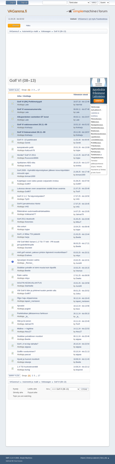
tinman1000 (30, 176)
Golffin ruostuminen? (26, 351)
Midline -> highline (25, 328)
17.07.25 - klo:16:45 (81, 204)
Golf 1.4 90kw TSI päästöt (28, 234)
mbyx (78, 256)
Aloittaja (27, 96)
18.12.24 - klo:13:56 (81, 306)
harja (27, 237)
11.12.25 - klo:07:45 (81, 155)
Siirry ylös (14, 376)
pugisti (28, 309)
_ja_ (27, 316)
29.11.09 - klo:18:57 (81, 132)
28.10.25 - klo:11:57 (81, 163)
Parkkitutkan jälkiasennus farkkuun (32, 313)
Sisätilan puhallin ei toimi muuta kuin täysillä (36, 267)
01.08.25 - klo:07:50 (81, 181)
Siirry (48, 389)
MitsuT (78, 222)
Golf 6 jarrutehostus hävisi (28, 203)
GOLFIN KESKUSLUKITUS (29, 283)
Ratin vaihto (22, 275)
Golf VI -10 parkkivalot (27, 140)
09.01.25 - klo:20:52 (81, 291)
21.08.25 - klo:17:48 (81, 172)
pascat (28, 354)
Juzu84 (79, 263)
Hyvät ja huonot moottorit (28, 359)
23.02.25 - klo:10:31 (81, 260)
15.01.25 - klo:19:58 (81, 283)
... (36, 90)
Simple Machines (26, 458)
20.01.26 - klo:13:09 (81, 147)
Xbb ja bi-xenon (24, 321)
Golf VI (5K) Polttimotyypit (29, 101)
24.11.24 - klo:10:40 (81, 321)
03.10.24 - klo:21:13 (81, 352)
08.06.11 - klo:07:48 (81, 109)
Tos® (78, 192)
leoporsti (79, 370)
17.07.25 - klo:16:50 (81, 196)
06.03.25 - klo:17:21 (81, 243)
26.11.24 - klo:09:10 (81, 314)
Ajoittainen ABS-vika (26, 162)
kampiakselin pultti (25, 147)
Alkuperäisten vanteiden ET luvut (33, 117)
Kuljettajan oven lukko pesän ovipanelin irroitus (38, 181)
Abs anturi (21, 226)
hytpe (78, 150)
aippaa (78, 339)
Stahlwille (29, 286)
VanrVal (79, 105)
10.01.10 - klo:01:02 (81, 125)
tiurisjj (27, 370)
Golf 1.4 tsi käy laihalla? (27, 344)
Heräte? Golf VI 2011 (26, 155)
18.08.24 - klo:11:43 (81, 359)
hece (78, 309)
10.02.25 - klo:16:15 (81, 268)
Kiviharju (28, 127)
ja (96, 155)
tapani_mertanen (32, 301)
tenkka (28, 165)
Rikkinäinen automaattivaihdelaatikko (33, 211)
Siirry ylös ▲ (104, 458)
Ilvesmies (29, 222)
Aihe (19, 96)
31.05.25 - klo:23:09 (81, 219)
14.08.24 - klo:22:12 (81, 367)
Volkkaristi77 (30, 214)
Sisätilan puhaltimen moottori (30, 336)
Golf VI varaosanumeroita (29, 109)
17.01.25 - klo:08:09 (81, 275)
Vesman (79, 271)
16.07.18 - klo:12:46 (81, 102)
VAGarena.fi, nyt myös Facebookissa (92, 19)
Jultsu (78, 294)
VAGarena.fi (17, 11)
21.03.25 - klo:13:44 (81, 234)
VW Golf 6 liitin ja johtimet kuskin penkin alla (36, 290)
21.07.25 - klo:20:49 (81, 189)
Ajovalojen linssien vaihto (28, 260)
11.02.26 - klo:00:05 (81, 140)
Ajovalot (20, 306)
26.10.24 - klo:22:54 (81, 344)
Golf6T (28, 184)
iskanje (28, 362)
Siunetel (28, 248)
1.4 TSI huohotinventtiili (27, 367)
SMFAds (8, 461)
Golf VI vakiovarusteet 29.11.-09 (32, 124)
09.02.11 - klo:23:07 (81, 117)
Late (27, 104)
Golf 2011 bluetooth (25, 219)
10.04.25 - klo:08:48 (81, 227)
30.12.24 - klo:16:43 (81, 298)
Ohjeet (82, 458)
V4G (78, 199)
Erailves (28, 255)
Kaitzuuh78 (30, 150)
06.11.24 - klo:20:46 (81, 336)
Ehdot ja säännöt (93, 458)
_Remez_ (29, 263)
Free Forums (18, 461)
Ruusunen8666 (31, 158)
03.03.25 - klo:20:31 (81, 253)
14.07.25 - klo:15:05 (81, 211)
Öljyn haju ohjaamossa (27, 298)
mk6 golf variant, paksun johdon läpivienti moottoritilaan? (42, 252)
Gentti (27, 143)
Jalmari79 (80, 214)
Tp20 (27, 199)
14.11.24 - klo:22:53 (81, 329)
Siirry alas (14, 90)
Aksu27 (28, 331)
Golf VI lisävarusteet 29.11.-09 (31, 132)
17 (39, 90)
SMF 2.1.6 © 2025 (12, 458)
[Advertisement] (61, 56)
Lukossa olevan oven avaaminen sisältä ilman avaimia (41, 188)
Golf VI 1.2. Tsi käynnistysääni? (31, 196)
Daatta (78, 278)
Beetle (78, 237)
